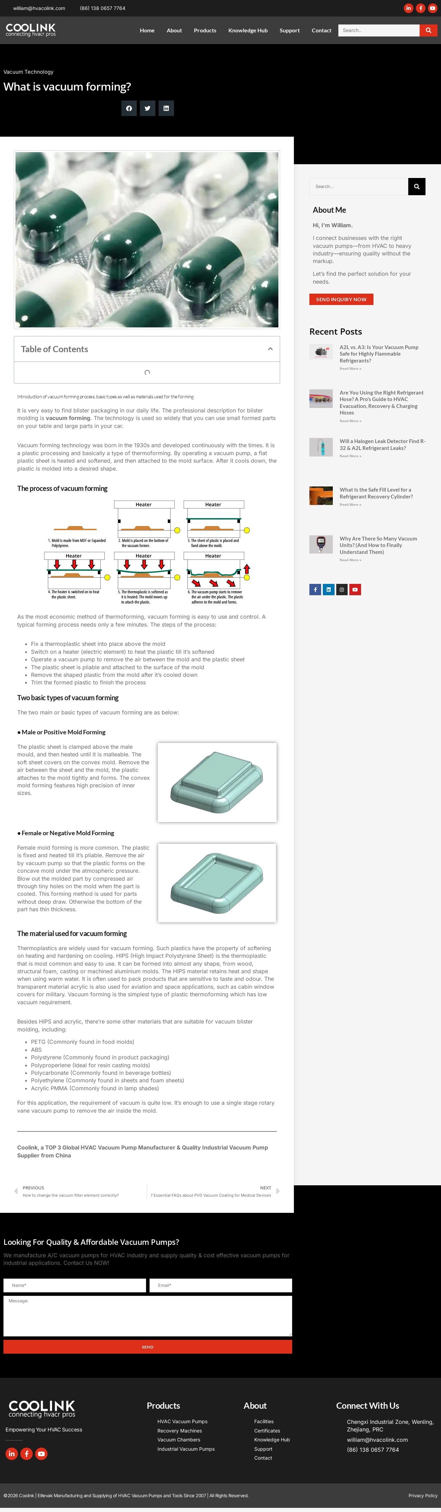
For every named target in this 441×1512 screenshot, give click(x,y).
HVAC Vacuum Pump (109, 1147)
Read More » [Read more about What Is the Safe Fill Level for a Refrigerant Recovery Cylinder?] (350, 504)
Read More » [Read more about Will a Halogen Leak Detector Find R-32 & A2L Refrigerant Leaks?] (350, 455)
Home (147, 30)
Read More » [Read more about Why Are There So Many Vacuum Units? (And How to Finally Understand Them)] (350, 559)
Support (290, 30)
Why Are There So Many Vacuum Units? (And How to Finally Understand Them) (378, 545)
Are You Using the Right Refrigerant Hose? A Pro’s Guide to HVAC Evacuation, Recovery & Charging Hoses (382, 402)
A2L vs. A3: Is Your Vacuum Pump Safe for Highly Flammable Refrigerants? (379, 354)
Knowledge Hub (248, 30)
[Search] (429, 30)
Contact (321, 30)
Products (205, 30)
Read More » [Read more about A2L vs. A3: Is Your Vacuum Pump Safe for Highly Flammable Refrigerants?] (350, 368)
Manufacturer (156, 1147)
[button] (129, 108)
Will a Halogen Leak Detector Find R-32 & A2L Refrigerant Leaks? (382, 444)
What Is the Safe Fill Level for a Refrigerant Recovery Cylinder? (376, 493)
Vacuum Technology (28, 72)
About (174, 30)
